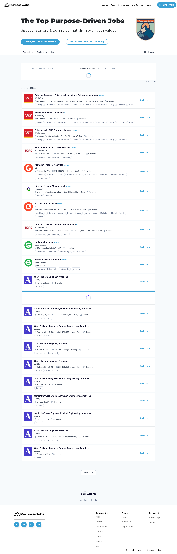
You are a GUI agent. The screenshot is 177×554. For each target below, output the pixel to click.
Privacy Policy (155, 550)
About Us (126, 521)
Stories (105, 5)
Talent (99, 521)
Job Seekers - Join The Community (87, 42)
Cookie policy (93, 500)
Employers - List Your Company (40, 42)
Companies (123, 5)
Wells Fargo (40, 98)
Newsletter (101, 526)
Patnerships (155, 517)
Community (146, 5)
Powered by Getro (150, 82)
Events (134, 5)
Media (152, 522)
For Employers (166, 4)
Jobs (113, 5)
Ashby (37, 280)
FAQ (124, 516)
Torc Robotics (41, 150)
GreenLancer (40, 245)
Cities (98, 536)
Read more (146, 100)
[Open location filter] (151, 68)
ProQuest (39, 189)
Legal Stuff (127, 526)
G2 (36, 168)
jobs (28, 52)
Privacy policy (82, 500)
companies (45, 52)
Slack (98, 546)
